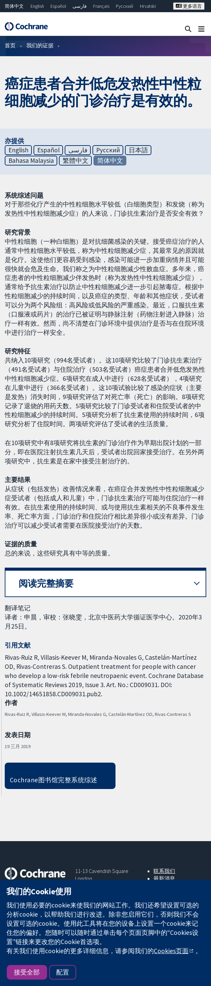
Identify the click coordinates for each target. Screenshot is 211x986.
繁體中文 (75, 160)
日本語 (138, 150)
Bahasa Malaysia (31, 160)
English (37, 6)
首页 (10, 45)
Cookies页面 (171, 951)
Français (101, 6)
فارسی (79, 6)
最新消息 (164, 878)
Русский (124, 6)
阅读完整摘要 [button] (46, 583)
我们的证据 (40, 45)
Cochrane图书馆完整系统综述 (54, 780)
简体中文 (14, 6)
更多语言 (189, 6)
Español (58, 6)
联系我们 (164, 871)
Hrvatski (148, 6)
